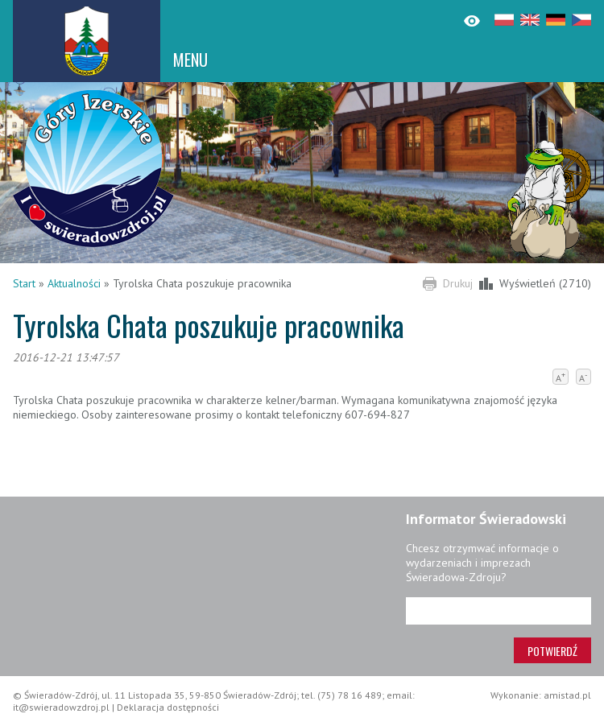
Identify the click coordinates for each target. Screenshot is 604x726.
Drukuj (458, 283)
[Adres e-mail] (498, 611)
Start (24, 283)
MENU (190, 59)
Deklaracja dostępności (168, 707)
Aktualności (74, 283)
